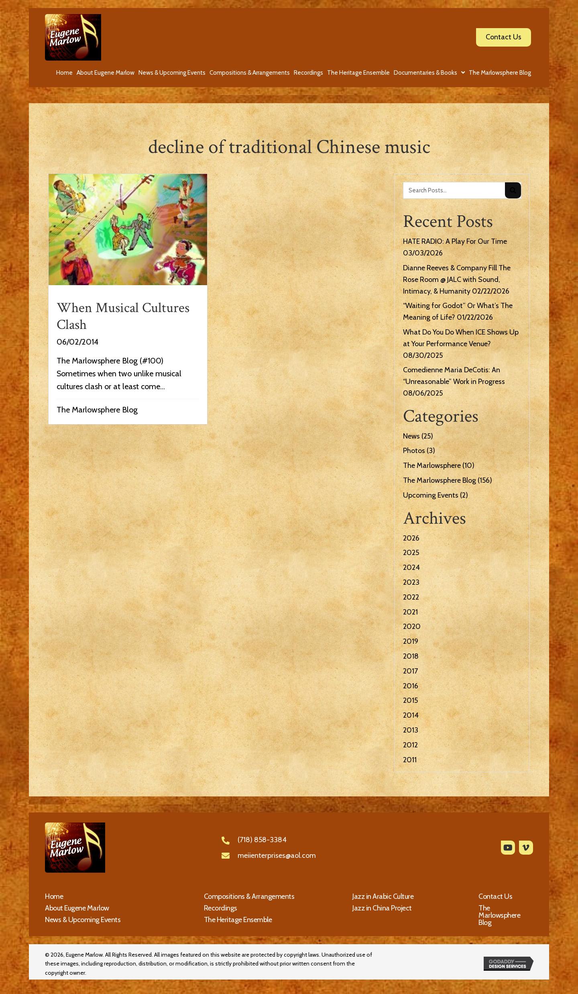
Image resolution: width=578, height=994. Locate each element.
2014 (411, 715)
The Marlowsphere (432, 465)
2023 (411, 582)
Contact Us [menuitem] (495, 896)
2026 (411, 538)
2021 (410, 612)
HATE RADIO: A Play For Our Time (455, 241)
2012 (410, 745)
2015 (410, 700)
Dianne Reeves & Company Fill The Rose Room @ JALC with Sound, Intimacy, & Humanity (457, 279)
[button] (508, 848)
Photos (414, 450)
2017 (410, 671)
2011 (410, 759)
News (411, 436)
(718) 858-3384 (262, 839)
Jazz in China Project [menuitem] (382, 908)
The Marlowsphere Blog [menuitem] (499, 915)
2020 (412, 626)
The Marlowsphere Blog (97, 409)
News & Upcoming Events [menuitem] (82, 919)
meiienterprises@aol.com (277, 855)
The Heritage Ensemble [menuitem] (238, 919)
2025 (411, 552)
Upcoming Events (430, 495)
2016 (410, 686)
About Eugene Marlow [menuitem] (77, 908)
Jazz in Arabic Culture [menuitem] (382, 896)
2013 (410, 730)
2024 (411, 567)
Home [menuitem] (54, 896)
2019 (410, 641)
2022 (411, 597)
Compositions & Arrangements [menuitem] (249, 896)
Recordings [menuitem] (220, 908)
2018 (411, 656)
